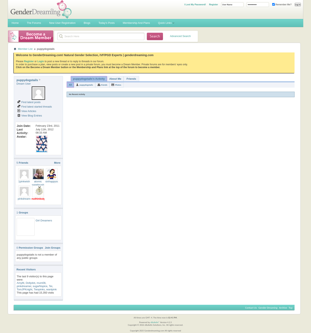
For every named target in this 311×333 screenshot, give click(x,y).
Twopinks (39, 289)
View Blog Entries (29, 115)
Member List (25, 48)
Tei (50, 286)
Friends (131, 78)
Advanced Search (180, 36)
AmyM (20, 282)
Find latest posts (28, 102)
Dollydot (30, 282)
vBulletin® (154, 322)
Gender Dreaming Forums (41, 9)
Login (40, 61)
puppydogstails (86, 85)
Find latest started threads (34, 106)
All (70, 85)
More (57, 162)
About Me (115, 78)
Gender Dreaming (267, 307)
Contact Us (251, 307)
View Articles (26, 111)
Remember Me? (281, 4)
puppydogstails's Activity (89, 78)
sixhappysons (53, 181)
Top (291, 307)
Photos (118, 85)
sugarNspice (40, 286)
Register (213, 4)
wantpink (51, 289)
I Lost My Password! (195, 4)
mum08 (41, 282)
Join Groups (53, 247)
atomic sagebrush (38, 183)
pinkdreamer (25, 198)
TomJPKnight (24, 289)
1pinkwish (24, 181)
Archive (283, 307)
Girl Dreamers (44, 220)
